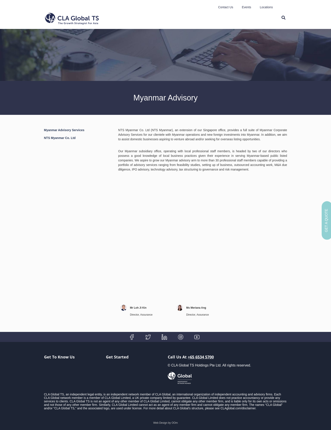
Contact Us (225, 7)
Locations (266, 7)
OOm (174, 422)
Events (246, 7)
